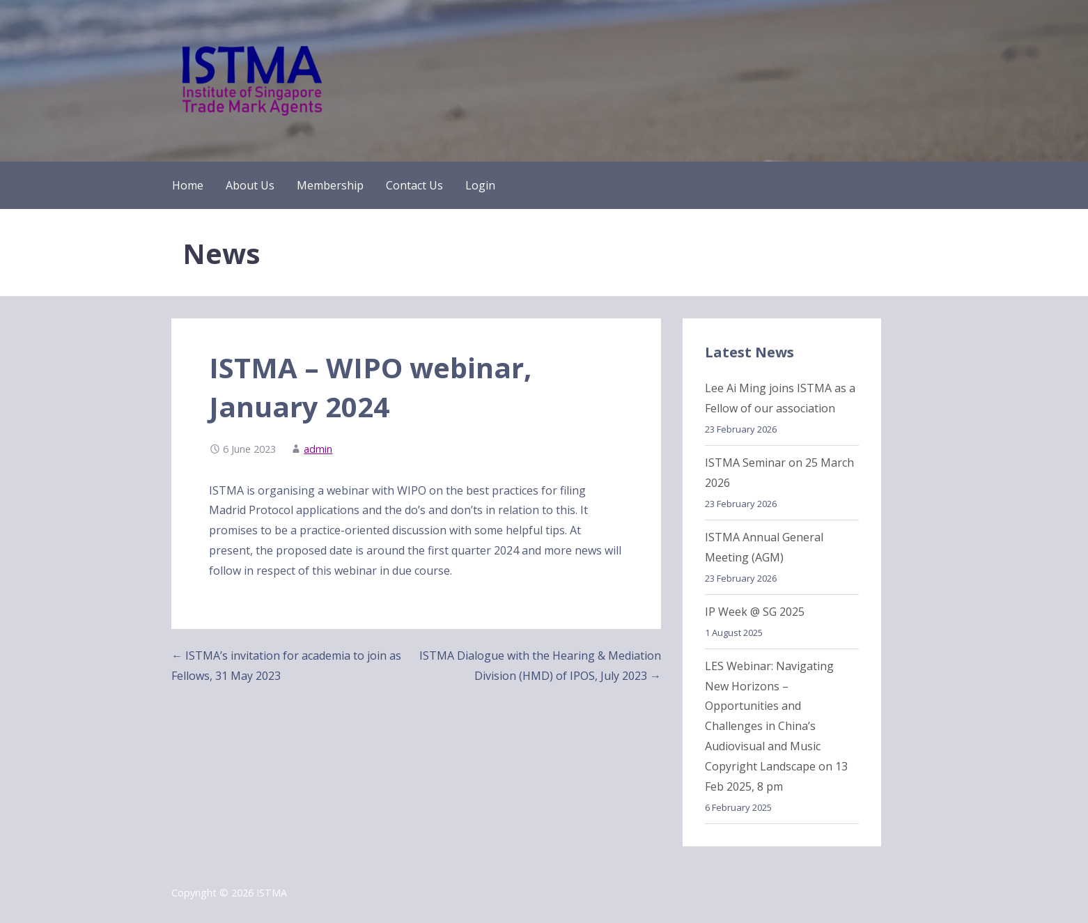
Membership (330, 185)
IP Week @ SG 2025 (755, 611)
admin (318, 449)
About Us (250, 185)
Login (480, 185)
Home (187, 185)
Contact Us (414, 185)
